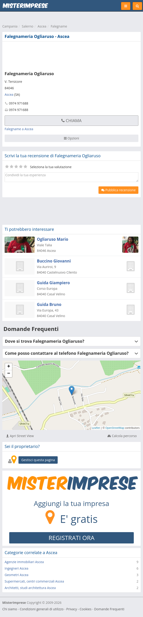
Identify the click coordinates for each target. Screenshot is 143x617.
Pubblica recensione (118, 190)
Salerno (27, 26)
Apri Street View (20, 436)
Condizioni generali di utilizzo (42, 609)
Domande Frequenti (109, 609)
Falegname (59, 26)
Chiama (71, 120)
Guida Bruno (49, 304)
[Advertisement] (70, 55)
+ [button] (8, 366)
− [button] (8, 373)
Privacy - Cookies (78, 609)
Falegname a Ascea (19, 129)
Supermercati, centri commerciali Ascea (34, 581)
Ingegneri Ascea (16, 568)
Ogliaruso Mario (52, 239)
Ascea (42, 26)
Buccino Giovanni (54, 261)
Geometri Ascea (16, 575)
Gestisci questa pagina (38, 460)
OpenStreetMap (114, 427)
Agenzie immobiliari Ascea (24, 562)
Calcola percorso (122, 436)
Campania (10, 26)
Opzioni (71, 138)
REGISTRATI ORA (72, 538)
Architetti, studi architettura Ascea (30, 588)
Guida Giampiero (53, 282)
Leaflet (96, 427)
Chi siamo (9, 609)
